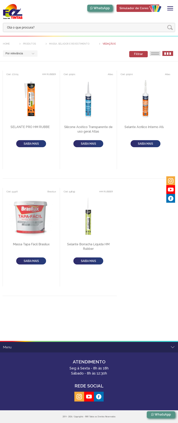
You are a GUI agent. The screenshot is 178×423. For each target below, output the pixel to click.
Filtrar (138, 54)
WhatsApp (101, 8)
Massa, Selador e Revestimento (69, 43)
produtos (29, 43)
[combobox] (20, 53)
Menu (7, 347)
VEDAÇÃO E (109, 43)
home (6, 43)
